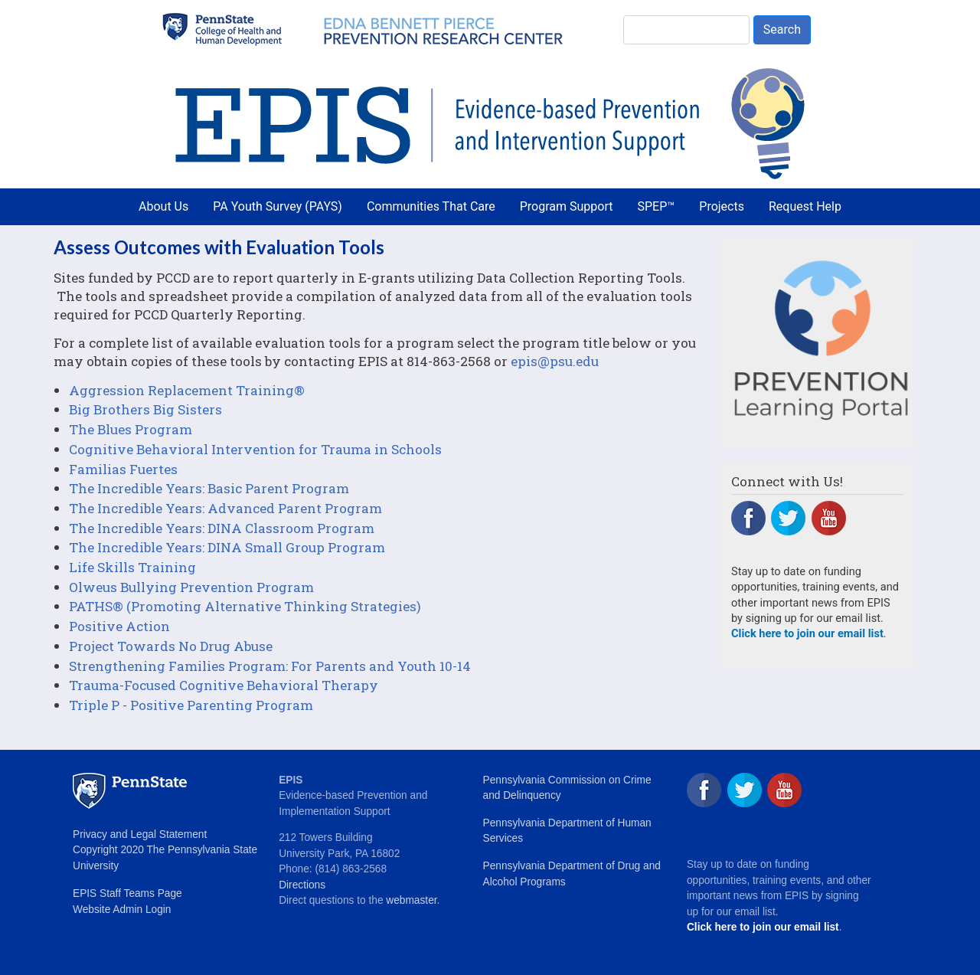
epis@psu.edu (555, 361)
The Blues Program (130, 429)
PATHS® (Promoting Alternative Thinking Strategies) (245, 606)
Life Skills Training (132, 567)
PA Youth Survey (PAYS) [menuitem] (277, 206)
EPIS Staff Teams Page (127, 893)
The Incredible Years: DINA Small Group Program (227, 547)
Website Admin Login (122, 909)
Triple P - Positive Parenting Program (191, 705)
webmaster (411, 900)
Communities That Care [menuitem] (431, 206)
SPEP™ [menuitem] (656, 206)
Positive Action (119, 626)
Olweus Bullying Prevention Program (191, 587)
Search (782, 29)
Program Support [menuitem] (566, 206)
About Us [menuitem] (163, 206)
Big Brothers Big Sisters (145, 409)
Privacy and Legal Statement (140, 834)
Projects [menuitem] (721, 206)
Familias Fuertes (123, 469)
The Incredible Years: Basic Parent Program (209, 488)
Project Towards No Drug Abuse (171, 646)
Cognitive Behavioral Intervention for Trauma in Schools (255, 449)
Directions (302, 885)
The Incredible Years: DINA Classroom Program (221, 528)
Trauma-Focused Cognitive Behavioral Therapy (223, 685)
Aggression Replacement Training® (187, 390)
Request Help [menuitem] (805, 206)
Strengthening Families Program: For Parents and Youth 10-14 (270, 666)
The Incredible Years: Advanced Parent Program (225, 508)
